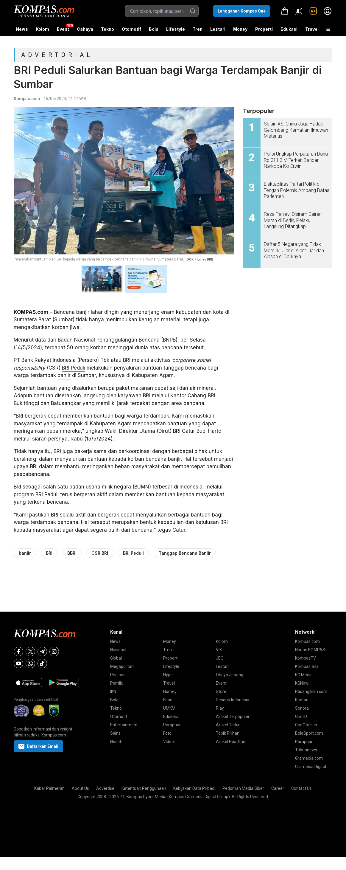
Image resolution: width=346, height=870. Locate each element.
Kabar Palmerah (49, 788)
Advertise (105, 788)
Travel (312, 29)
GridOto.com (307, 724)
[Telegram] (42, 651)
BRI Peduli (73, 368)
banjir (64, 375)
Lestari (217, 31)
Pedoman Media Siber (243, 788)
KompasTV (305, 658)
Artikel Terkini (228, 724)
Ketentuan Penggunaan (143, 788)
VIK (219, 649)
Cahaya (85, 29)
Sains (115, 733)
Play (220, 708)
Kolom (42, 29)
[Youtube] (18, 663)
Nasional (118, 649)
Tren (197, 29)
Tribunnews (306, 750)
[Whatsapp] (30, 663)
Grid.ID (301, 716)
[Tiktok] (42, 663)
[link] (313, 11)
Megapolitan (122, 666)
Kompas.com (27, 98)
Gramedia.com (309, 758)
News (22, 29)
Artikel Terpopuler (233, 716)
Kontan (301, 699)
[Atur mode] (299, 11)
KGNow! (302, 683)
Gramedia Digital (310, 766)
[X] (30, 651)
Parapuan (172, 724)
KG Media (304, 674)
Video (168, 741)
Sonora (302, 708)
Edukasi (288, 29)
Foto (167, 733)
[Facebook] (18, 651)
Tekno (107, 29)
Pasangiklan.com (311, 691)
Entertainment (124, 724)
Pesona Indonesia (232, 699)
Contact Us (301, 788)
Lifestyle (175, 29)
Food (167, 699)
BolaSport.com (309, 733)
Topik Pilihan (227, 733)
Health (116, 741)
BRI (126, 360)
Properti (264, 29)
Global (116, 658)
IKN (113, 691)
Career (277, 788)
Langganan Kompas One (242, 11)
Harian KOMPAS (310, 649)
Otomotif (131, 29)
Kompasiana (307, 666)
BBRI (72, 553)
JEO (220, 658)
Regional (118, 674)
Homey (170, 691)
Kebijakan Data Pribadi (194, 788)
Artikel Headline (230, 741)
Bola (153, 29)
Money (240, 29)
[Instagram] (54, 651)
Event (63, 29)
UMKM (169, 708)
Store (221, 691)
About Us (80, 788)
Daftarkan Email (38, 746)
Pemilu (116, 683)
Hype (168, 674)
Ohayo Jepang (229, 674)
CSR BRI (99, 553)
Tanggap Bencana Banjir (185, 553)
